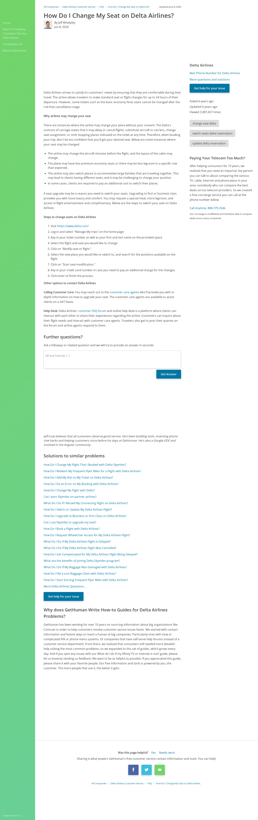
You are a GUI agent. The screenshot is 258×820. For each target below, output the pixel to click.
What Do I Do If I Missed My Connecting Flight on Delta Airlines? (86, 503)
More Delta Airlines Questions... (65, 586)
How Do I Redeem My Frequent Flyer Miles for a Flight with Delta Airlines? (92, 471)
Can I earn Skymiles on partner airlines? (70, 497)
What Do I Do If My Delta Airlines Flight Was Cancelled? (80, 548)
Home (7, 23)
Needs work (167, 753)
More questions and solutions (210, 79)
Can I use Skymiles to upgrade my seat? (70, 522)
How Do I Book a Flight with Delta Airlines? (72, 529)
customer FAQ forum (92, 311)
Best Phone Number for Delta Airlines (215, 73)
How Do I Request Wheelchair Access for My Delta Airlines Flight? (87, 535)
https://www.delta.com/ (73, 226)
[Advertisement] (112, 59)
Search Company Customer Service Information (14, 33)
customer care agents (124, 292)
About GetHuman (14, 50)
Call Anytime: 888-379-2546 (207, 208)
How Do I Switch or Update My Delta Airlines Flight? (78, 509)
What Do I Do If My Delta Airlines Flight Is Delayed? (77, 541)
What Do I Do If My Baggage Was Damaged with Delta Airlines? (85, 567)
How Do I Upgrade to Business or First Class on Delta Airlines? (85, 516)
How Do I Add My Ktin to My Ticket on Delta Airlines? (78, 477)
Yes (153, 753)
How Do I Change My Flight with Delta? (69, 490)
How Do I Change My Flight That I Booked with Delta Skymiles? (85, 465)
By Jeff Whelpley (64, 23)
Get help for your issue (63, 596)
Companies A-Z (13, 44)
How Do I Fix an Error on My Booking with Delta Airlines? (81, 484)
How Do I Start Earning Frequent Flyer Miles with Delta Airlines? (86, 580)
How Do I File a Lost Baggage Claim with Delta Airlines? (80, 573)
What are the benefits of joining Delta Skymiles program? (82, 561)
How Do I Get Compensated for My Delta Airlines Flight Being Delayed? (91, 554)
